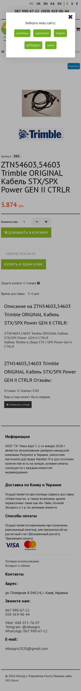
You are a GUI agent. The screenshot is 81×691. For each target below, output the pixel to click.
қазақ (50, 45)
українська (42, 33)
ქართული (33, 45)
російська (22, 33)
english (60, 33)
